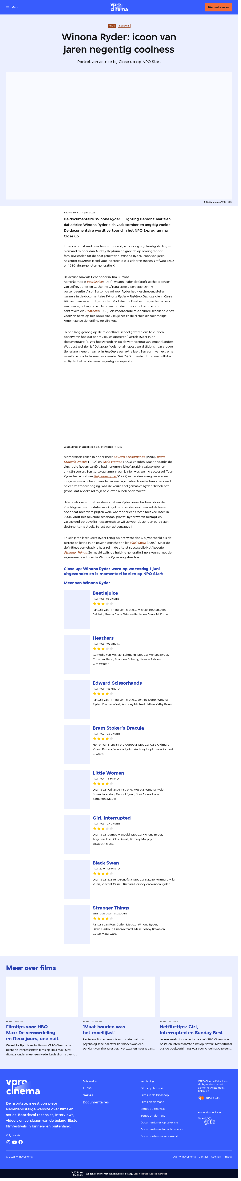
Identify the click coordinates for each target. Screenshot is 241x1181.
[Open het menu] (13, 7)
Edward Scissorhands (129, 457)
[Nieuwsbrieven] (218, 7)
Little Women (112, 462)
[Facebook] (20, 1142)
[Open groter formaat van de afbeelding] (119, 407)
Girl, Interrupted (105, 476)
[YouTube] (14, 1142)
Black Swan (138, 543)
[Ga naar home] (119, 7)
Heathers (91, 311)
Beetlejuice (94, 282)
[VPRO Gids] (206, 1121)
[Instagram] (8, 1142)
